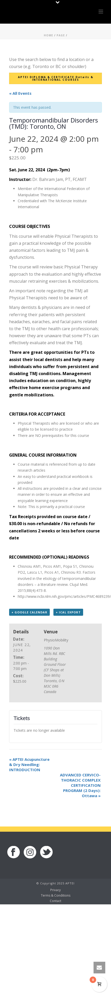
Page (61, 35)
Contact (55, 901)
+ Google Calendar (29, 612)
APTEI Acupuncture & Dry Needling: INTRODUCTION (29, 764)
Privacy (55, 890)
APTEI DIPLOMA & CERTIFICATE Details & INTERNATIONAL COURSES (55, 78)
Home (48, 35)
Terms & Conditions (55, 895)
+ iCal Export (68, 612)
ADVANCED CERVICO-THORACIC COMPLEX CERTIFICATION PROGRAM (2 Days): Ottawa (80, 785)
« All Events (20, 93)
